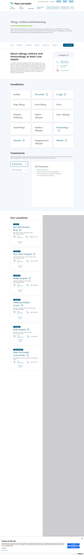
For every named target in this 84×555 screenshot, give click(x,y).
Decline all (73, 547)
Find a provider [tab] (12, 8)
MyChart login (65, 7)
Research (52, 1)
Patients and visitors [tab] (40, 8)
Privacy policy (4, 550)
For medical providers (43, 1)
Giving (65, 1)
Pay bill (71, 1)
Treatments (28, 45)
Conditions (19, 45)
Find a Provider (68, 45)
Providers (54, 45)
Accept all (73, 544)
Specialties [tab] (31, 8)
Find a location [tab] (21, 8)
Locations (37, 45)
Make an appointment (52, 7)
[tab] (19, 164)
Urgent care (45, 45)
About (12, 45)
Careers (59, 1)
